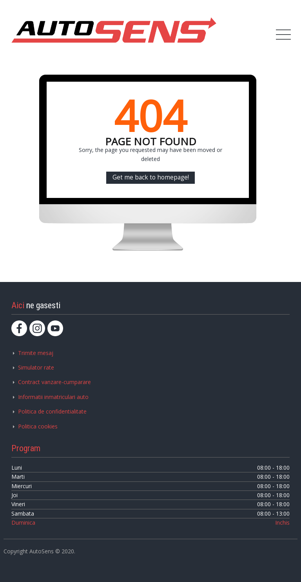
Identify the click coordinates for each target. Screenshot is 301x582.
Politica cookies (38, 426)
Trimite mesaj (35, 353)
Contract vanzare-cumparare (54, 382)
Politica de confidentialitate (52, 411)
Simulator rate (36, 367)
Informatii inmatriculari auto (53, 397)
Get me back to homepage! (150, 177)
